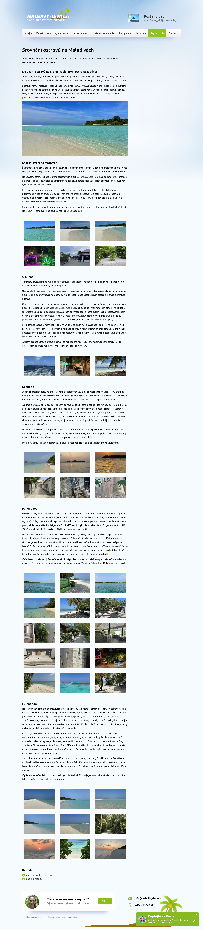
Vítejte (28, 33)
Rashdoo (43, 442)
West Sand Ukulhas (74, 315)
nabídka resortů (34, 879)
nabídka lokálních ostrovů (39, 875)
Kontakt (172, 33)
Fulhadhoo (63, 712)
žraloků (57, 332)
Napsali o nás (157, 33)
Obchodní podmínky (35, 917)
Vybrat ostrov (43, 33)
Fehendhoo (31, 534)
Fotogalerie (125, 33)
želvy (33, 332)
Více (105, 901)
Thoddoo (55, 97)
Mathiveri (82, 76)
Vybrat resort (62, 33)
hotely (51, 291)
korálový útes (86, 177)
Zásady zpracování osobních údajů (62, 917)
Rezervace (140, 33)
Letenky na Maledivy (104, 33)
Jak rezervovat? (81, 33)
